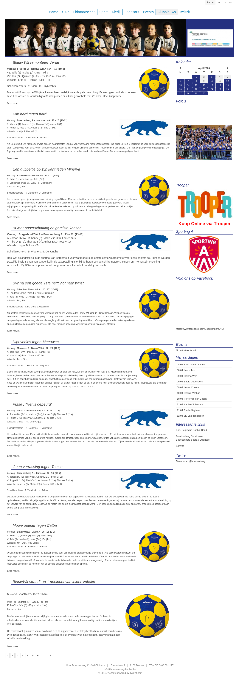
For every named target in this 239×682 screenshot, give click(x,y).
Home (53, 12)
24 (212, 89)
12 (227, 81)
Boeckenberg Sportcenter (189, 436)
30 (204, 93)
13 (180, 85)
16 (204, 85)
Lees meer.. (13, 103)
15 (196, 85)
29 (196, 93)
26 (227, 89)
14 (188, 85)
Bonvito (180, 446)
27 (180, 93)
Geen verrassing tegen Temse (38, 467)
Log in (210, 2)
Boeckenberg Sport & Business (192, 439)
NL (219, 2)
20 (180, 89)
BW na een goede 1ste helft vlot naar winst (48, 283)
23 (204, 89)
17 (212, 85)
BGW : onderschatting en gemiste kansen (47, 228)
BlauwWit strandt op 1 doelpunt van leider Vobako (54, 582)
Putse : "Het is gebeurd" (32, 404)
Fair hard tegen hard (29, 114)
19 (227, 85)
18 (219, 85)
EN (225, 2)
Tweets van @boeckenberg (190, 461)
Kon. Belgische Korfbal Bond (191, 430)
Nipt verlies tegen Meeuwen (36, 342)
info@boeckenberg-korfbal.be (120, 669)
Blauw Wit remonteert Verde (36, 62)
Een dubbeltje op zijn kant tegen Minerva (46, 169)
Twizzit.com (136, 673)
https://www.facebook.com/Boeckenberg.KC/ (200, 328)
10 (212, 81)
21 (188, 89)
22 (196, 89)
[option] (95, 40)
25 (219, 89)
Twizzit (185, 12)
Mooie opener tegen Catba (35, 525)
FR (230, 2)
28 (188, 93)
